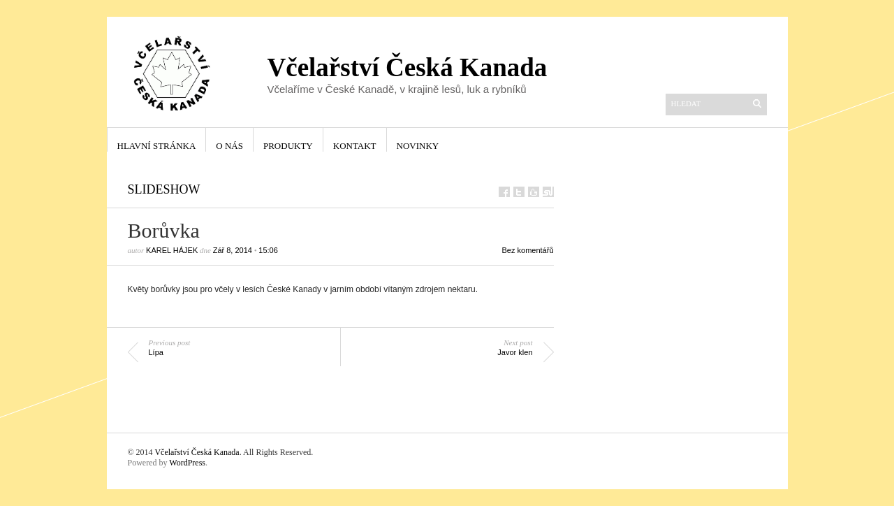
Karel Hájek (172, 250)
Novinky (418, 145)
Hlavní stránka (156, 145)
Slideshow (164, 189)
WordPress (187, 463)
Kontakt (354, 145)
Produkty (288, 145)
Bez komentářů (528, 250)
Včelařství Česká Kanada (196, 452)
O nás (229, 145)
